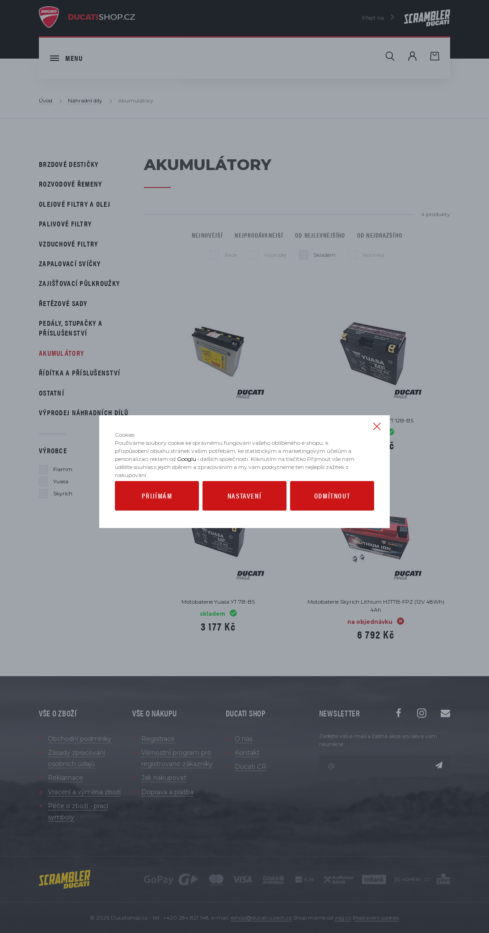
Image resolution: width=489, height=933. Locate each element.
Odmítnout (332, 513)
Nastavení (244, 513)
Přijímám (157, 513)
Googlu (186, 476)
